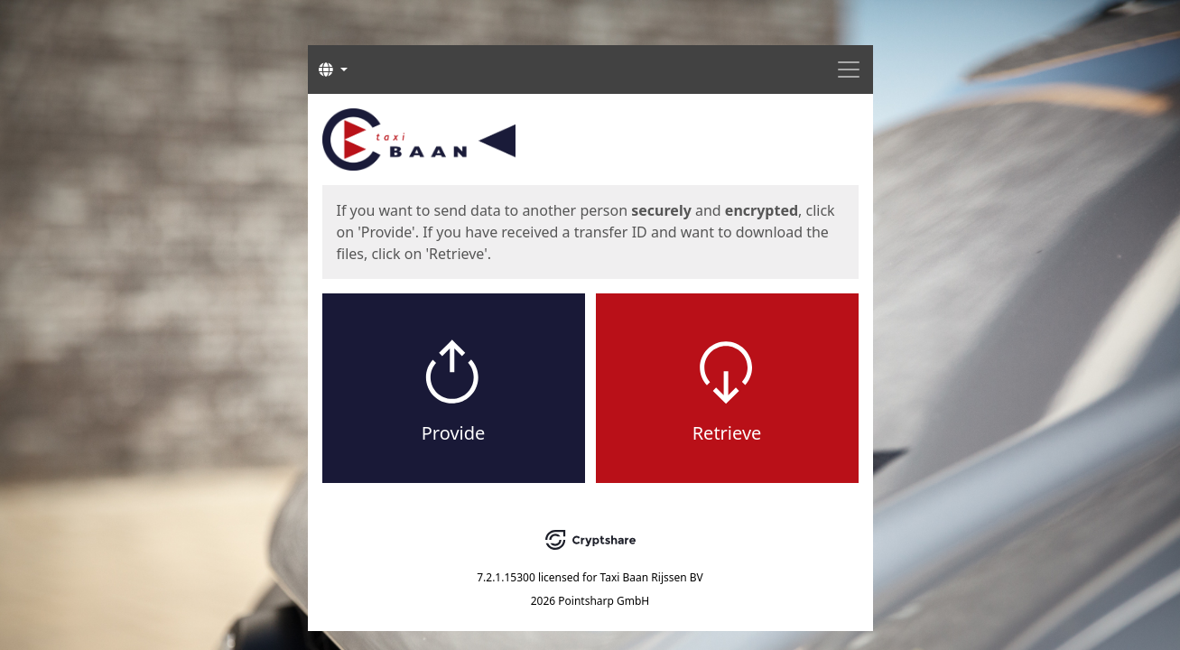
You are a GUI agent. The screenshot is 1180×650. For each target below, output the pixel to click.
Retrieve (727, 433)
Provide (454, 433)
